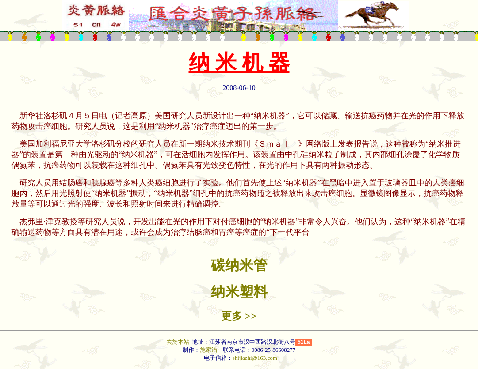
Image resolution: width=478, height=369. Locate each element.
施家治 (208, 349)
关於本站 (178, 342)
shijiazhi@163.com (255, 357)
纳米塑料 (239, 292)
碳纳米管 (239, 265)
